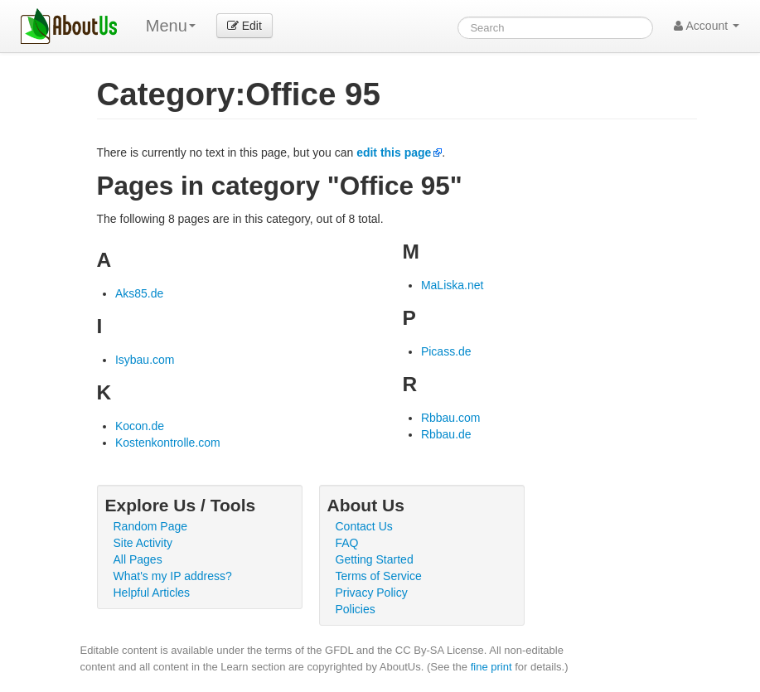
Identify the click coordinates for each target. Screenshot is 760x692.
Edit (244, 25)
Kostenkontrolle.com (167, 442)
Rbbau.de (446, 434)
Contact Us (364, 526)
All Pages (138, 559)
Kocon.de (139, 426)
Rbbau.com (451, 417)
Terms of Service (379, 576)
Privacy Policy (372, 592)
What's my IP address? (173, 576)
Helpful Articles (152, 592)
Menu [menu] (171, 26)
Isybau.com (145, 359)
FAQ (347, 542)
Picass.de (446, 351)
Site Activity (143, 542)
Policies (355, 609)
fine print (491, 667)
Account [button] (706, 25)
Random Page (151, 526)
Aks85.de (139, 293)
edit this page (393, 152)
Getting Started (375, 559)
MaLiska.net (452, 285)
